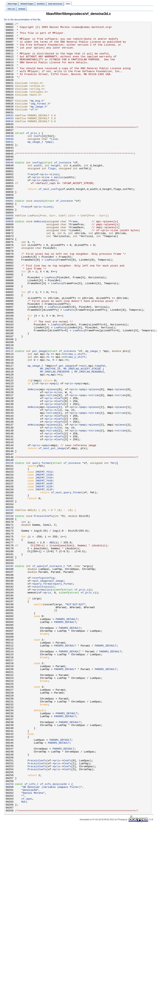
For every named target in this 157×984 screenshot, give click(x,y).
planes (52, 463)
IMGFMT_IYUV (44, 569)
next (84, 434)
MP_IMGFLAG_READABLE (89, 441)
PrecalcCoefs (43, 615)
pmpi (49, 166)
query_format (41, 551)
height (55, 194)
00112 (10, 417)
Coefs (38, 159)
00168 (10, 615)
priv (45, 205)
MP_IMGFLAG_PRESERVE (55, 441)
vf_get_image (63, 434)
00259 (10, 936)
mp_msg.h (37, 116)
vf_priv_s (33, 155)
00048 (10, 190)
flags (52, 198)
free (31, 205)
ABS (51, 646)
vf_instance (62, 190)
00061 (10, 236)
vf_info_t (31, 936)
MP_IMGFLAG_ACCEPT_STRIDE (82, 438)
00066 (10, 254)
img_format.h (40, 120)
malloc (59, 208)
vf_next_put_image (52, 533)
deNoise (39, 261)
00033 (10, 137)
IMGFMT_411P (44, 583)
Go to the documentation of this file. (22, 19)
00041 (10, 166)
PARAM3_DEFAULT (65, 742)
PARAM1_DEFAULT (67, 738)
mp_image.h (38, 123)
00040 (10, 162)
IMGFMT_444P (44, 576)
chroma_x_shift (74, 420)
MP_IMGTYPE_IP (50, 438)
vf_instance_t (55, 675)
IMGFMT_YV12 (44, 562)
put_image (39, 417)
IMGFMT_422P (44, 579)
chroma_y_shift (74, 424)
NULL (54, 212)
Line (54, 162)
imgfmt (101, 434)
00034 (10, 141)
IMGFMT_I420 (44, 565)
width (38, 194)
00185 (10, 675)
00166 (10, 608)
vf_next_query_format (66, 586)
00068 (10, 261)
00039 (10, 159)
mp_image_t (35, 166)
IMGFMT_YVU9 (44, 572)
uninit (38, 236)
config (37, 190)
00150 (10, 551)
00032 (10, 134)
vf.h (34, 127)
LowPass (50, 307)
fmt (112, 551)
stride (52, 470)
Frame (74, 261)
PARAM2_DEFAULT (70, 749)
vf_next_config (49, 222)
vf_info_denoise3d (53, 936)
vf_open (37, 675)
